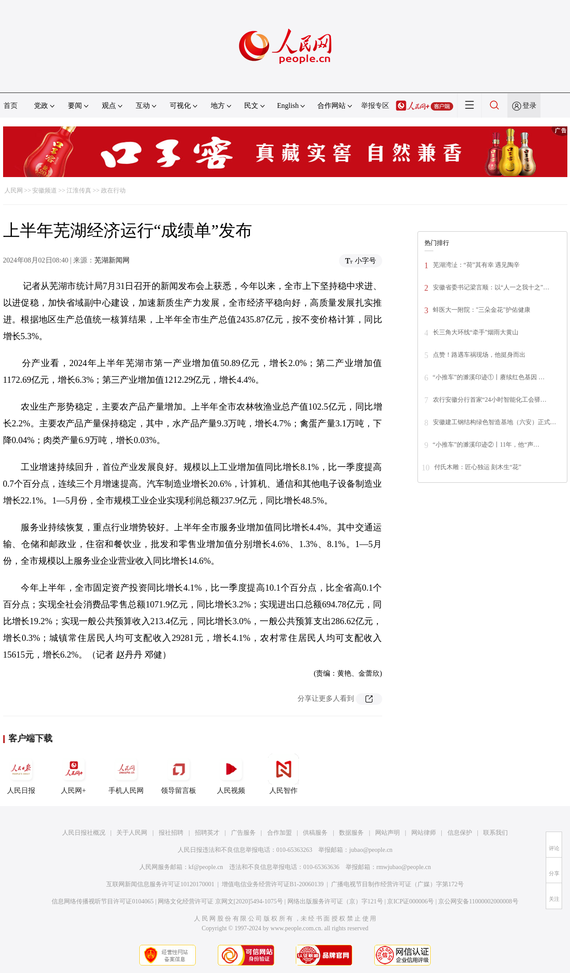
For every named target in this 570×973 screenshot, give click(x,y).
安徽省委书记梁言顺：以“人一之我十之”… (491, 287)
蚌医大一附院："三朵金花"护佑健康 (481, 310)
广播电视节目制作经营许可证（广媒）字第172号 (397, 884)
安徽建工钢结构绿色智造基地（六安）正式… (494, 422)
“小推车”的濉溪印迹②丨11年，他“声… (486, 444)
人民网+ (73, 774)
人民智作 (283, 774)
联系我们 (495, 832)
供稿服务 (315, 832)
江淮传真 (79, 190)
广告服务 (243, 832)
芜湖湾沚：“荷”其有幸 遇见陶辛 (476, 265)
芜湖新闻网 (112, 260)
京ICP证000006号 (410, 901)
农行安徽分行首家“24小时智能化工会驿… (490, 399)
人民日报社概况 (83, 832)
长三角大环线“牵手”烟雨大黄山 (475, 332)
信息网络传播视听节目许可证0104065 (102, 901)
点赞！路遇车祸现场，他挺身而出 (479, 354)
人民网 (13, 190)
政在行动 (113, 190)
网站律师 (423, 832)
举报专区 (375, 105)
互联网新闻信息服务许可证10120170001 (160, 884)
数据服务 (351, 832)
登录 (529, 105)
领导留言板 (178, 774)
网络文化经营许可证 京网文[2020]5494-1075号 (220, 901)
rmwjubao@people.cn (403, 867)
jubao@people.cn (370, 850)
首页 (11, 105)
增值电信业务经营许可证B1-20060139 (273, 884)
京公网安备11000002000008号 (478, 901)
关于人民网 (131, 832)
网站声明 (387, 832)
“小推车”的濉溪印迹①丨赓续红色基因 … (489, 377)
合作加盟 (279, 832)
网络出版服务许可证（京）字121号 (335, 901)
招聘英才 (207, 832)
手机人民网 (126, 774)
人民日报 (21, 774)
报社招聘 (171, 832)
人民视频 (231, 774)
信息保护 (459, 832)
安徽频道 (44, 190)
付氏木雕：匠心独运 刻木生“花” (478, 467)
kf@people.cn (206, 867)
